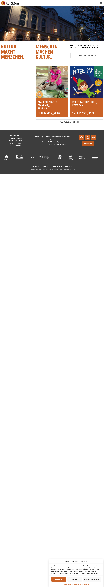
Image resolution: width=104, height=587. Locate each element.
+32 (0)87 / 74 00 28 (44, 145)
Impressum (85, 584)
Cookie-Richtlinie (68, 584)
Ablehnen (75, 579)
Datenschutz (77, 584)
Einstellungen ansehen (92, 579)
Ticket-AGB (68, 166)
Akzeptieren (58, 579)
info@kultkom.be (60, 145)
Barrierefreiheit (57, 166)
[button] (101, 3)
